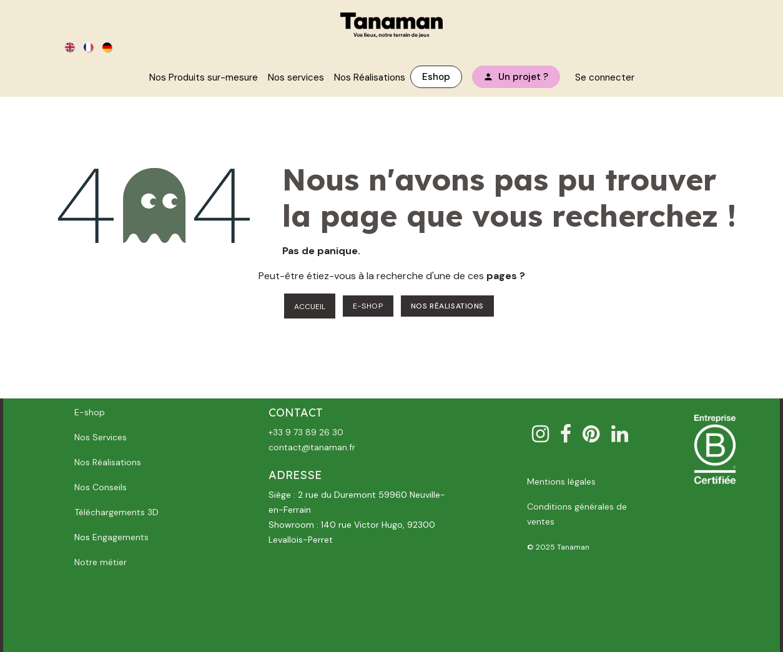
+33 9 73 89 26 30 (305, 432)
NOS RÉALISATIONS (448, 306)
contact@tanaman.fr (311, 447)
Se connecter (604, 77)
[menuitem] (70, 46)
